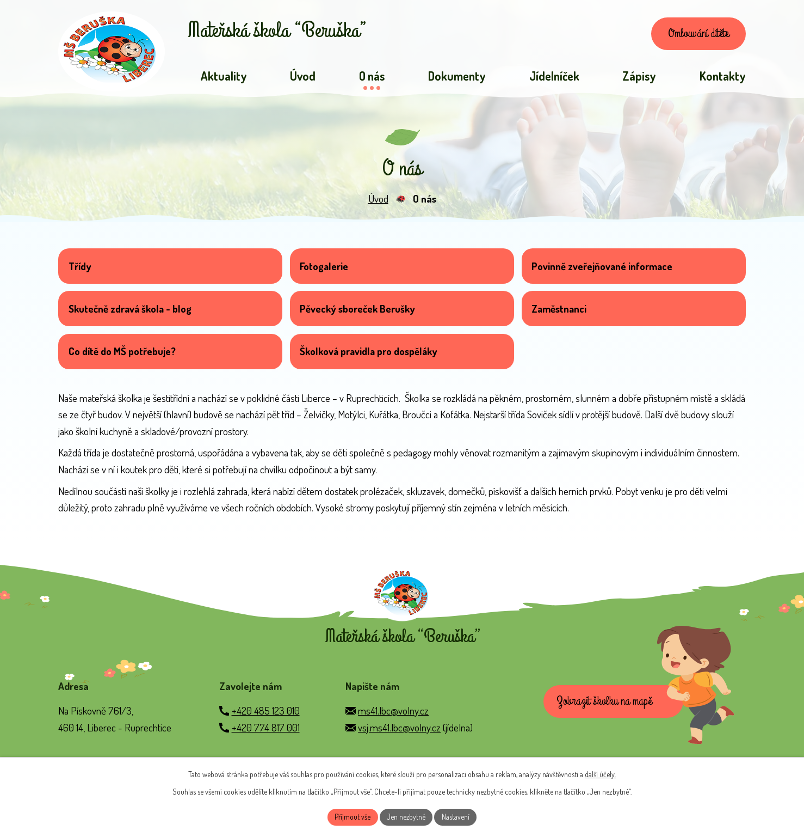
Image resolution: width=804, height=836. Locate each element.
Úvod (378, 202)
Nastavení (457, 816)
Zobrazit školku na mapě (607, 720)
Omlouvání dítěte (693, 35)
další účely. (600, 773)
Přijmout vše (351, 816)
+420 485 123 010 (266, 727)
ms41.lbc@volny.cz (393, 727)
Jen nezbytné (406, 816)
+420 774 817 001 (266, 744)
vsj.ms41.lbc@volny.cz (399, 744)
